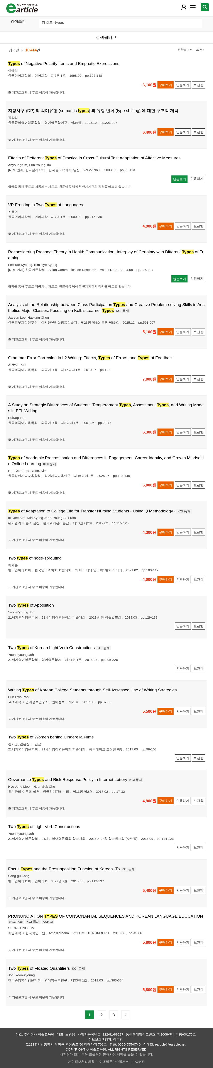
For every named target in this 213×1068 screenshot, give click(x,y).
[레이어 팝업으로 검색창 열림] (205, 7)
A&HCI (48, 921)
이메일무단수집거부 (114, 1061)
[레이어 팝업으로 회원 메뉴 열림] (184, 7)
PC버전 (139, 1061)
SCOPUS (16, 921)
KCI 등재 (122, 311)
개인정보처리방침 (81, 1061)
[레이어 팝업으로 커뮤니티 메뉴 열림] (193, 7)
